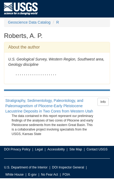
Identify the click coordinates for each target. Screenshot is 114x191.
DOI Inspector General (68, 167)
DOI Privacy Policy (17, 149)
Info (103, 102)
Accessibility (56, 149)
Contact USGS (97, 149)
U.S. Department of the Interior (25, 167)
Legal (39, 149)
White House (14, 174)
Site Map (75, 149)
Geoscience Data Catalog (29, 22)
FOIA (66, 174)
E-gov (32, 174)
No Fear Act (49, 174)
